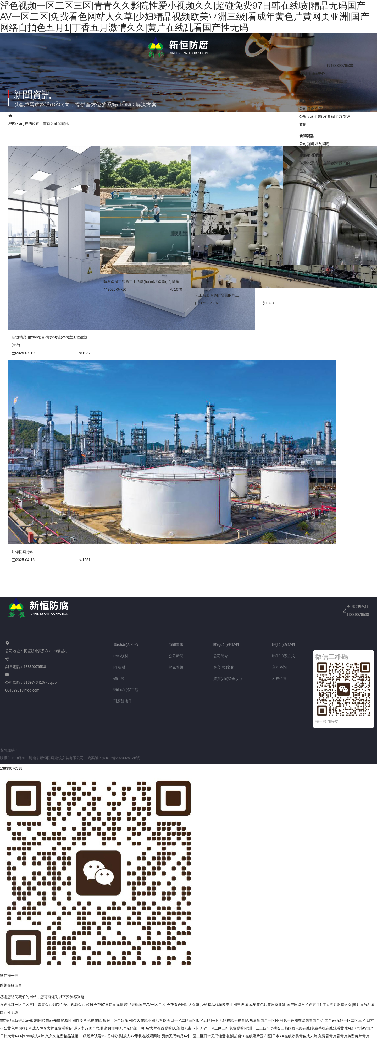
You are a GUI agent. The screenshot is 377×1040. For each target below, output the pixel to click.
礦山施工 (335, 81)
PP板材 (321, 81)
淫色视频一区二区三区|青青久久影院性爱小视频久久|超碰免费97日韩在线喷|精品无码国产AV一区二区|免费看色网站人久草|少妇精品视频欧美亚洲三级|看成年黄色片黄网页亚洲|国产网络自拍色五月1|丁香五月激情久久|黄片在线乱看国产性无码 (184, 16)
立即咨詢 (330, 163)
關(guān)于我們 (94, 119)
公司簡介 (306, 108)
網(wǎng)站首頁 (22, 119)
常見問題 (322, 143)
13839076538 (11, 768)
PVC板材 (306, 81)
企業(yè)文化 (325, 108)
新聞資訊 (124, 119)
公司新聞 (306, 143)
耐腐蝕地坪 (331, 89)
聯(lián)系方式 (310, 163)
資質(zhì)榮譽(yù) (227, 678)
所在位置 (279, 678)
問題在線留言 (11, 985)
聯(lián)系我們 (217, 119)
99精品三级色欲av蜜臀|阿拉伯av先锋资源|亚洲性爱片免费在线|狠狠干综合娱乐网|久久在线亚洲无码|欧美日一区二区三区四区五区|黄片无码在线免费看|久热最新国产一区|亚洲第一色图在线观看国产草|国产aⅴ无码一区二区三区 (182, 1020)
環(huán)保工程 (125, 690)
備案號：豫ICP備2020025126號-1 (115, 758)
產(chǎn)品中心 (58, 119)
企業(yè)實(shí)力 (156, 119)
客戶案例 (188, 119)
